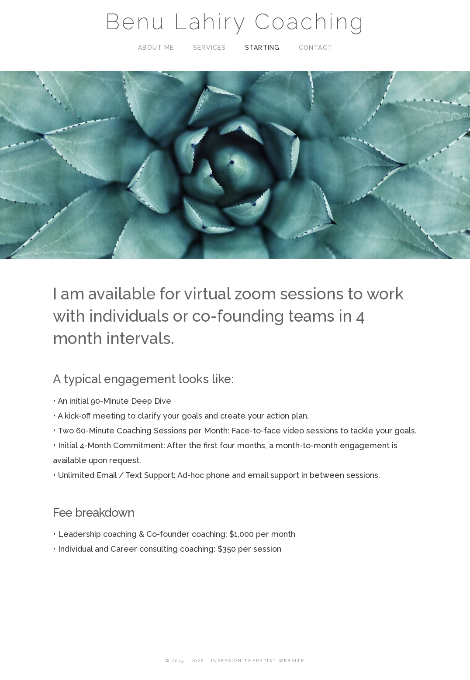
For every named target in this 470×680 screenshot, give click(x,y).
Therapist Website (274, 660)
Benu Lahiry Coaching (235, 22)
